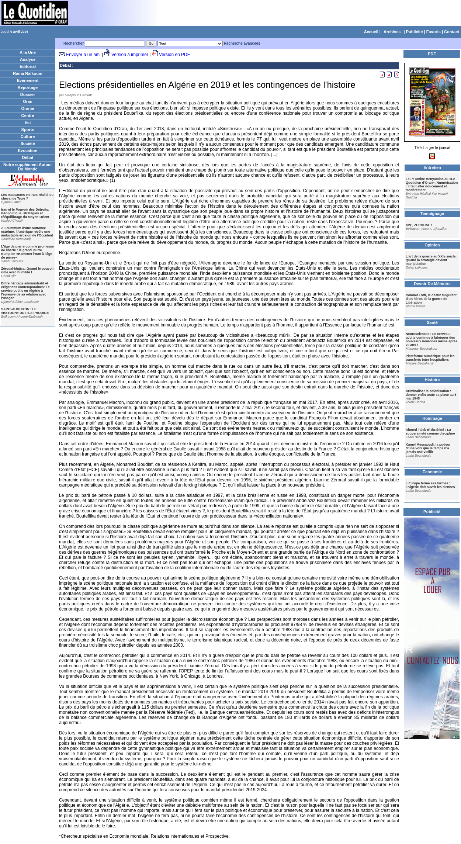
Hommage (432, 418)
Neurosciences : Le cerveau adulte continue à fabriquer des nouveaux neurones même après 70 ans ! (431, 339)
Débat (28, 157)
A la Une (28, 52)
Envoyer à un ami (83, 54)
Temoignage (432, 213)
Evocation (28, 150)
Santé (432, 322)
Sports (27, 129)
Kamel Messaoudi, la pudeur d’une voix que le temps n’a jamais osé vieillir (428, 448)
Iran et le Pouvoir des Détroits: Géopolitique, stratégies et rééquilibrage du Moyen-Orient (25, 213)
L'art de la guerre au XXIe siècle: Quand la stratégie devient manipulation (431, 260)
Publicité (414, 32)
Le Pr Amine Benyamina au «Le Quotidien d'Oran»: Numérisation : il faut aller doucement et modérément (432, 184)
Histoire (432, 379)
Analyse (27, 59)
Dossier (27, 94)
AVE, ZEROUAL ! (419, 225)
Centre (27, 115)
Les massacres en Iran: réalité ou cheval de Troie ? (27, 196)
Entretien (432, 167)
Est (27, 122)
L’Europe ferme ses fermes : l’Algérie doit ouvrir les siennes (430, 485)
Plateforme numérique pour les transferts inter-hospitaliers (430, 358)
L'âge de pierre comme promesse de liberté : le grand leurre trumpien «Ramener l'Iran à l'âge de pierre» (27, 252)
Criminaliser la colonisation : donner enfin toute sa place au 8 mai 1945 (431, 394)
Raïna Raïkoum (27, 73)
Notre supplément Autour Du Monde (27, 166)
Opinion (432, 245)
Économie (432, 472)
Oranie (27, 108)
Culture (28, 136)
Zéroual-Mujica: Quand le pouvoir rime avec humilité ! (27, 270)
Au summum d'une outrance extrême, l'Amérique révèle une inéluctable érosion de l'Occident (27, 231)
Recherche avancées (242, 43)
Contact (451, 32)
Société (27, 143)
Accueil (371, 32)
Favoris (433, 32)
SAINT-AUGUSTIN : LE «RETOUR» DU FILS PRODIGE (25, 311)
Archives (392, 32)
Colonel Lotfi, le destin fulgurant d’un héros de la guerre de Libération (431, 298)
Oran (27, 101)
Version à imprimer (129, 54)
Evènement (28, 80)
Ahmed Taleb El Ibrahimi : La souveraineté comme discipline (430, 431)
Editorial (28, 66)
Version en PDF (174, 54)
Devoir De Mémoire (432, 283)
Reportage (28, 87)
